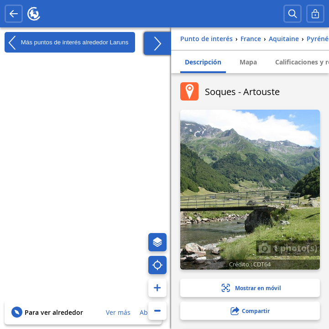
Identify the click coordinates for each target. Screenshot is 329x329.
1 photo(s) (288, 247)
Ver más (118, 312)
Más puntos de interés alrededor (66, 42)
